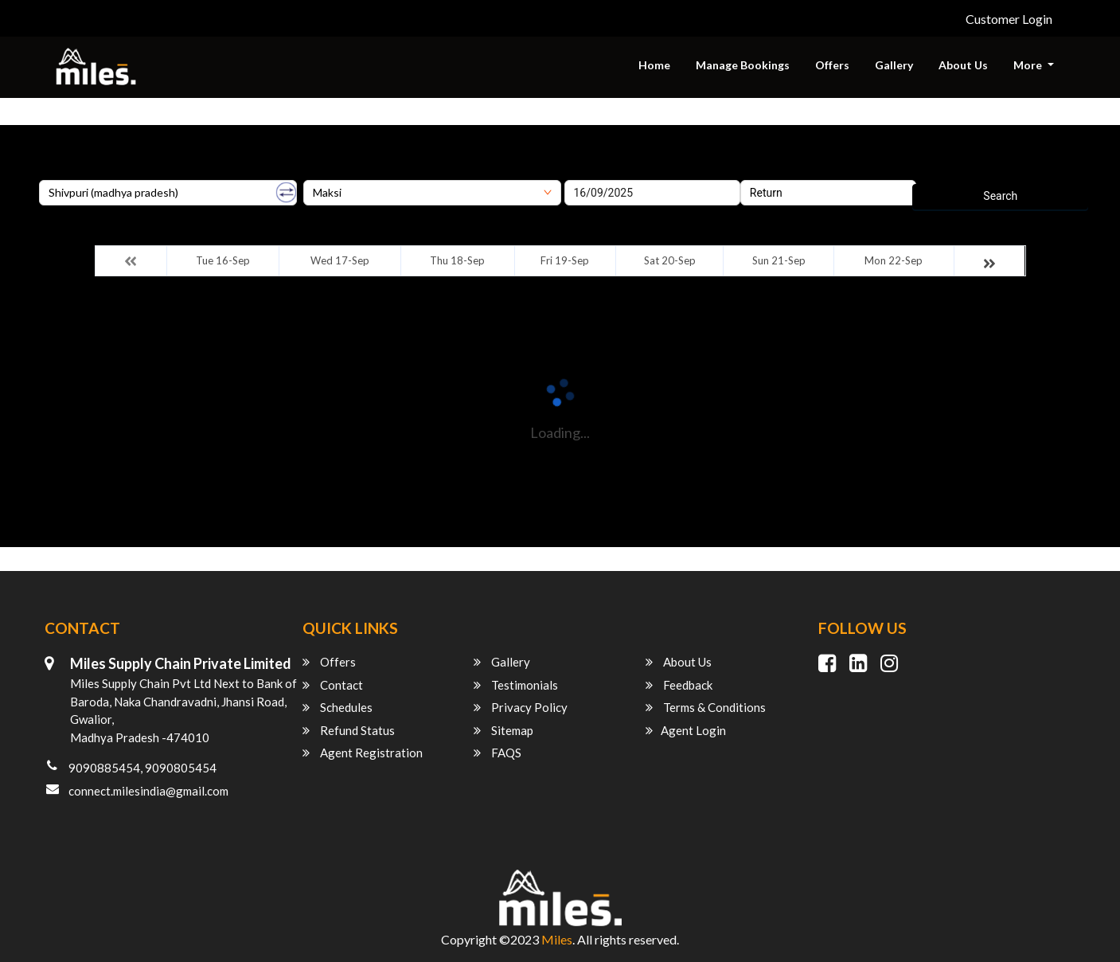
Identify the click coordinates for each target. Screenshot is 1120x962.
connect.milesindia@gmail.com (148, 791)
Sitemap (503, 730)
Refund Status (348, 730)
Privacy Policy (521, 707)
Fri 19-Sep (564, 260)
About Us (963, 65)
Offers (832, 65)
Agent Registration (362, 752)
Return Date (769, 174)
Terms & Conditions (706, 707)
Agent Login (686, 730)
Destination (331, 174)
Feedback (679, 685)
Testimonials (516, 685)
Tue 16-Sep (223, 260)
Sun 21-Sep (779, 260)
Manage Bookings (743, 65)
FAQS (497, 752)
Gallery (894, 65)
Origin (53, 174)
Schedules (337, 707)
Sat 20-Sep (670, 260)
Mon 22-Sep (893, 260)
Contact (332, 685)
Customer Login (1009, 18)
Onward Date (596, 174)
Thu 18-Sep (457, 260)
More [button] (1028, 65)
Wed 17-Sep (339, 260)
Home (654, 65)
